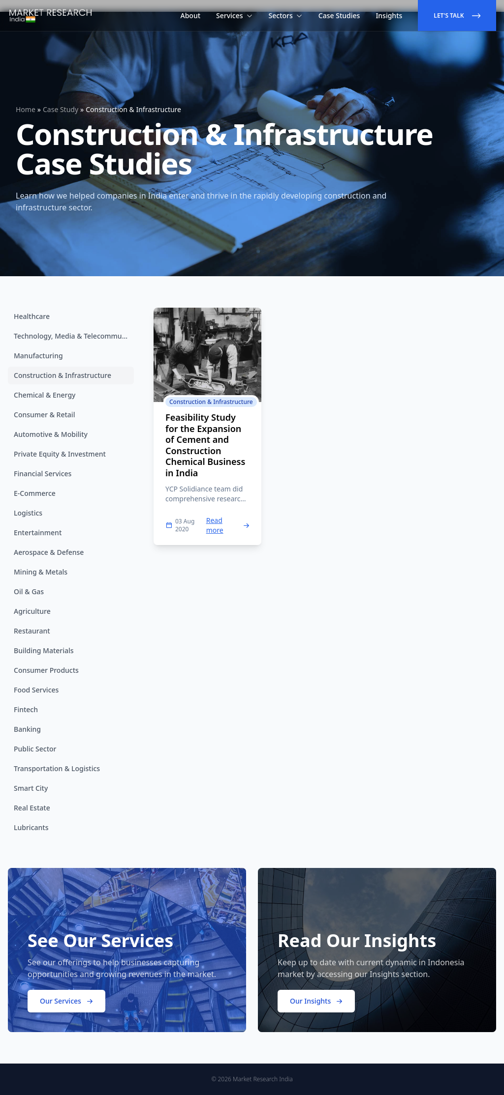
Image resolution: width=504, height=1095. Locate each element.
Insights (389, 15)
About (191, 15)
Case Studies (339, 15)
